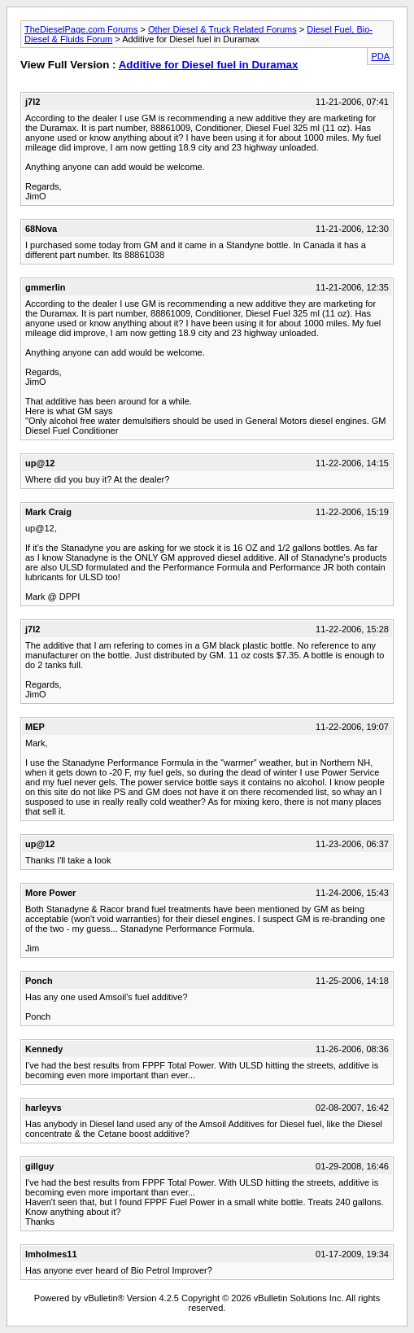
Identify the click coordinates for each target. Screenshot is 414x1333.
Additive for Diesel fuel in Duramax (209, 65)
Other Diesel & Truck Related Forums (222, 29)
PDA (380, 56)
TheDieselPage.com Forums (80, 29)
